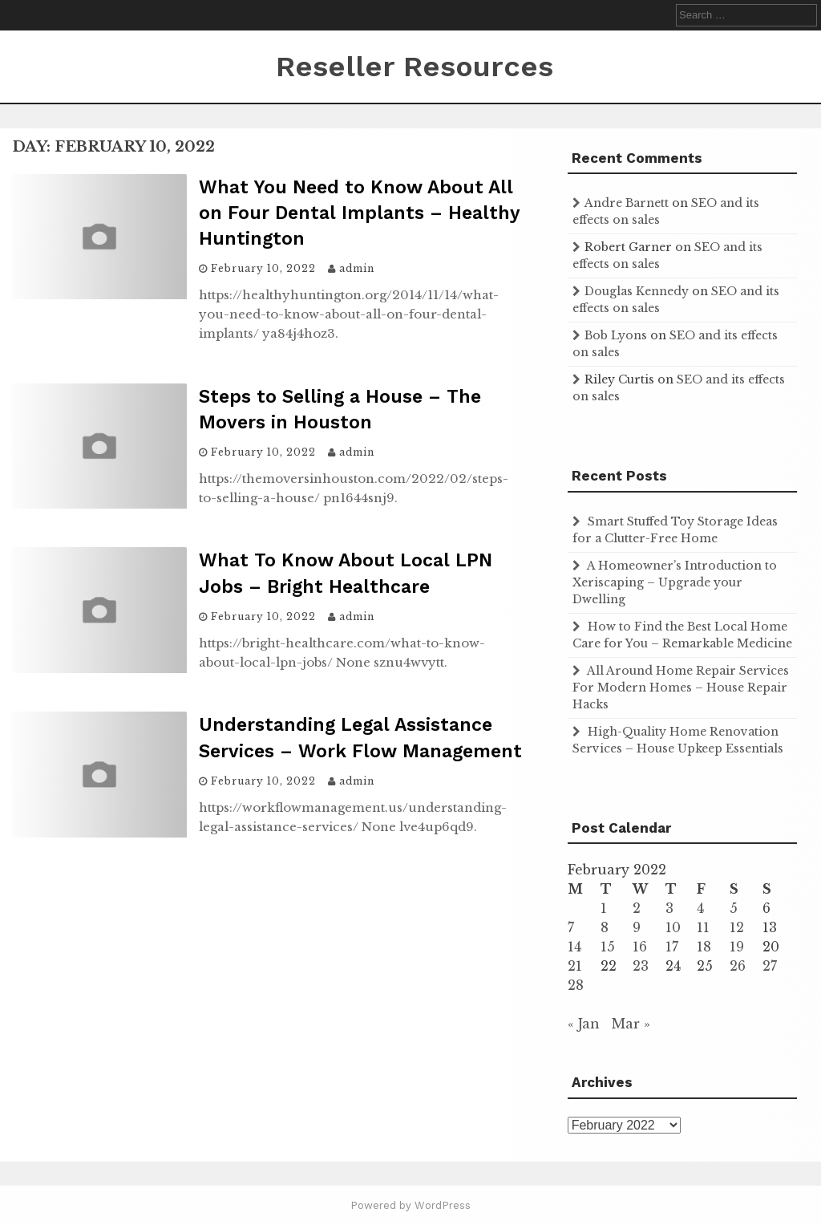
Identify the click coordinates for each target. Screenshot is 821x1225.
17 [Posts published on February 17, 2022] (671, 947)
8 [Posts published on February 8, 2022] (605, 927)
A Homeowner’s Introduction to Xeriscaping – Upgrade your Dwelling (674, 582)
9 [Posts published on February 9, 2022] (637, 927)
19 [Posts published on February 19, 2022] (737, 947)
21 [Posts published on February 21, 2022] (575, 966)
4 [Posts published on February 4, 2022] (700, 908)
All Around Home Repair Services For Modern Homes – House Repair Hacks (680, 687)
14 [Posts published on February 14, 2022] (574, 947)
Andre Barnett (626, 203)
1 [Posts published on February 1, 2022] (604, 908)
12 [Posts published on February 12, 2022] (737, 927)
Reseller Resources (414, 66)
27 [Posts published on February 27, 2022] (769, 966)
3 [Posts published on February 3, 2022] (669, 908)
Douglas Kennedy (636, 291)
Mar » (631, 1024)
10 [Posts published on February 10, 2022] (673, 927)
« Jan (584, 1024)
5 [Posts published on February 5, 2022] (734, 908)
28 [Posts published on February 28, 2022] (576, 985)
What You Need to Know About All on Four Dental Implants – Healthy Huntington (359, 212)
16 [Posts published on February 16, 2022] (640, 947)
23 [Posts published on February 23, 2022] (641, 966)
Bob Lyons (615, 335)
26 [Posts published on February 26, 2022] (738, 966)
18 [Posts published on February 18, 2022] (704, 947)
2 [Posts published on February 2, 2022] (637, 908)
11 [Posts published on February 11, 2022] (703, 927)
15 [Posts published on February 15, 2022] (608, 947)
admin (356, 268)
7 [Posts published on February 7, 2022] (571, 927)
